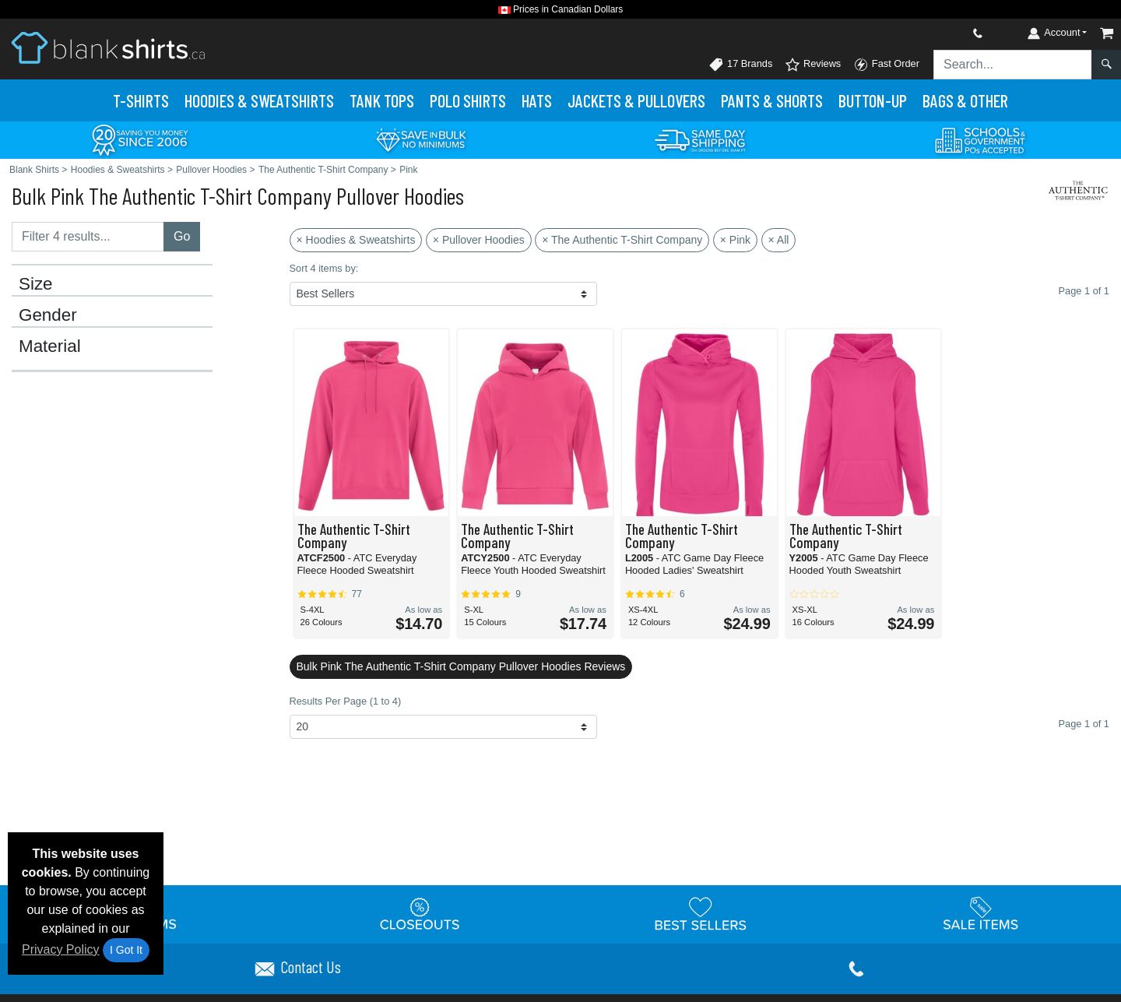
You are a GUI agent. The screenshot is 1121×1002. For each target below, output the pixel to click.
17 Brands (740, 64)
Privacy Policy (61, 949)
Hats (537, 100)
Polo (468, 100)
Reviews (813, 64)
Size (36, 284)
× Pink (735, 240)
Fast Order (886, 64)
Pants (772, 100)
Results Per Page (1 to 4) (346, 701)
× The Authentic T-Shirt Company (622, 240)
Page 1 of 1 (1084, 724)
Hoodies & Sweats (259, 100)
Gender (48, 315)
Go (182, 236)
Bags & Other (965, 100)
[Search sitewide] (1012, 64)
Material (50, 346)
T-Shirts (141, 100)
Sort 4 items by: (324, 268)
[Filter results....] (88, 236)
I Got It (126, 950)
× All (778, 240)
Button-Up (872, 100)
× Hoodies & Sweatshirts (356, 240)
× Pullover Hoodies (479, 240)
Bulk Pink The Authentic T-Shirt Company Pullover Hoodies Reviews (461, 666)
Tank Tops (382, 100)
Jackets (636, 100)
